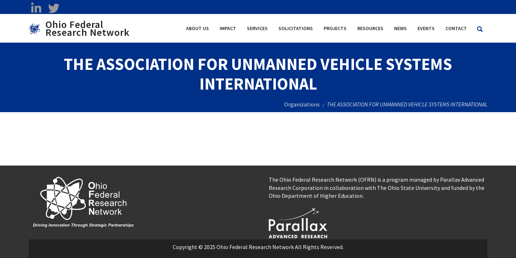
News (400, 28)
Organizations (302, 104)
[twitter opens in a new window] (53, 8)
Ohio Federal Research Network (88, 28)
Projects (335, 28)
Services (257, 28)
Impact (228, 28)
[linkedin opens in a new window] (36, 8)
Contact (456, 28)
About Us (197, 28)
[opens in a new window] (298, 221)
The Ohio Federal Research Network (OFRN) (322, 179)
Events (426, 28)
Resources (370, 28)
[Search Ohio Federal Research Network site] (479, 29)
